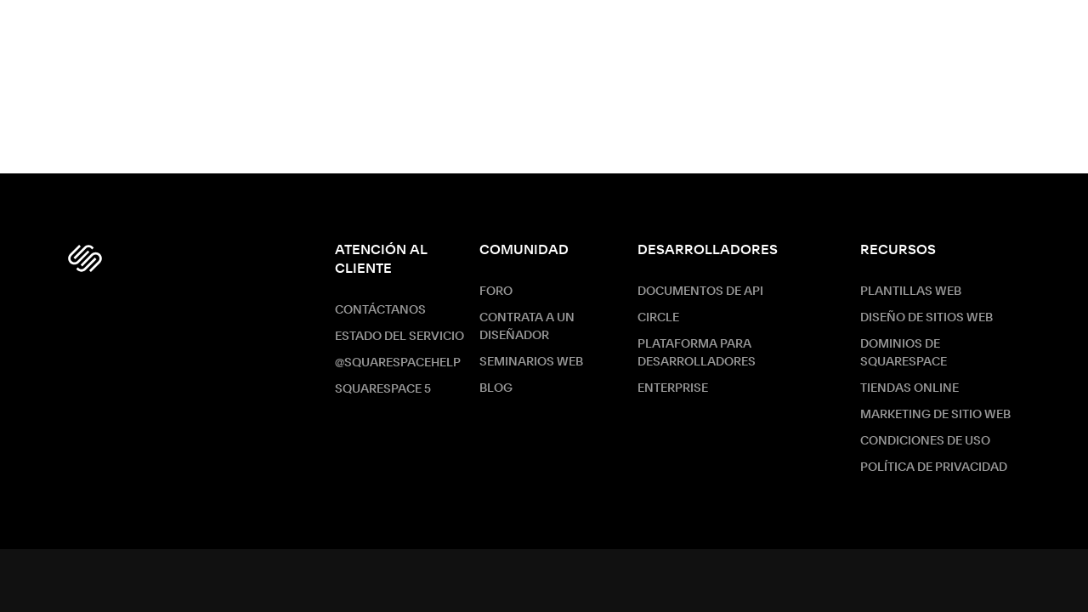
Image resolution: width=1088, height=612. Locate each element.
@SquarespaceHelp (398, 363)
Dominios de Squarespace (903, 353)
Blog (496, 388)
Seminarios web (531, 362)
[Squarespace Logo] (85, 258)
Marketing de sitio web (935, 415)
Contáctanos (380, 310)
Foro (496, 292)
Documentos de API (700, 292)
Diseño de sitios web (926, 318)
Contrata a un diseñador (527, 327)
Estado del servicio (399, 337)
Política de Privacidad (933, 467)
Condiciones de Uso (925, 441)
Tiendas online (909, 388)
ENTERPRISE (673, 388)
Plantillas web (910, 292)
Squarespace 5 (383, 389)
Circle (658, 318)
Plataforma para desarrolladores (697, 353)
